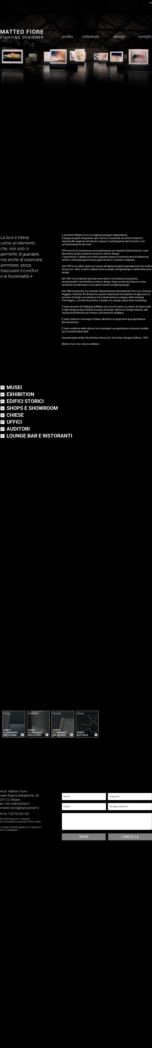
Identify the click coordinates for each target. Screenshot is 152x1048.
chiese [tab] (15, 415)
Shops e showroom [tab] (32, 408)
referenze (90, 37)
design (119, 37)
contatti (145, 37)
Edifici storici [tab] (25, 401)
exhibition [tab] (20, 395)
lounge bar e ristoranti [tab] (39, 436)
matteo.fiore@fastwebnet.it (19, 808)
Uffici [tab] (14, 422)
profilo (67, 37)
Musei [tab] (14, 388)
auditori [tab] (18, 429)
